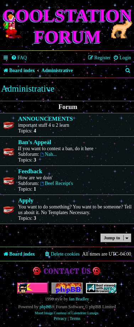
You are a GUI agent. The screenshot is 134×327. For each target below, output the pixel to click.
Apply (25, 200)
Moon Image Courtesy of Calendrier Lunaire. (67, 313)
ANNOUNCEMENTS (45, 118)
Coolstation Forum (68, 26)
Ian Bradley (79, 298)
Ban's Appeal (34, 142)
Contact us (67, 271)
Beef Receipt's (56, 183)
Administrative (27, 88)
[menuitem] (19, 58)
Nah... (48, 154)
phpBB (45, 306)
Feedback (30, 171)
